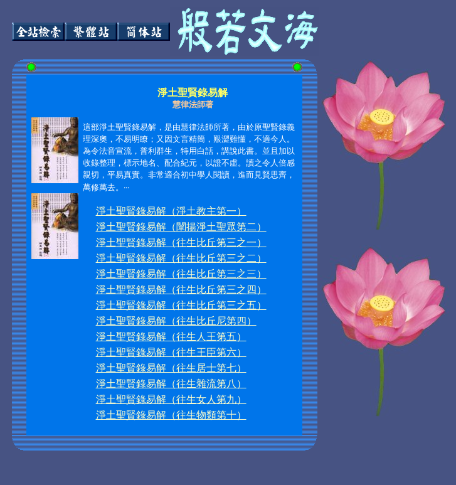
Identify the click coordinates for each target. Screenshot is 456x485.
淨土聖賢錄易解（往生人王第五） (171, 336)
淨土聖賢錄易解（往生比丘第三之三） (181, 274)
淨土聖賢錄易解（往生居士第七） (171, 368)
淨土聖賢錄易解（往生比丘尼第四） (176, 321)
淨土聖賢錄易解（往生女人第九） (171, 399)
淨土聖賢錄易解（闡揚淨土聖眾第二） (181, 226)
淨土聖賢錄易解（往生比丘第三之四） (181, 289)
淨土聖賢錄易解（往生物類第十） (171, 415)
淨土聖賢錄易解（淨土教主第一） (171, 211)
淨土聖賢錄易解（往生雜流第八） (171, 383)
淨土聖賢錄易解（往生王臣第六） (171, 352)
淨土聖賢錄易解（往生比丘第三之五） (181, 305)
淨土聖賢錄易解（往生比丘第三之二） (181, 258)
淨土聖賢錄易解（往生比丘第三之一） (181, 242)
